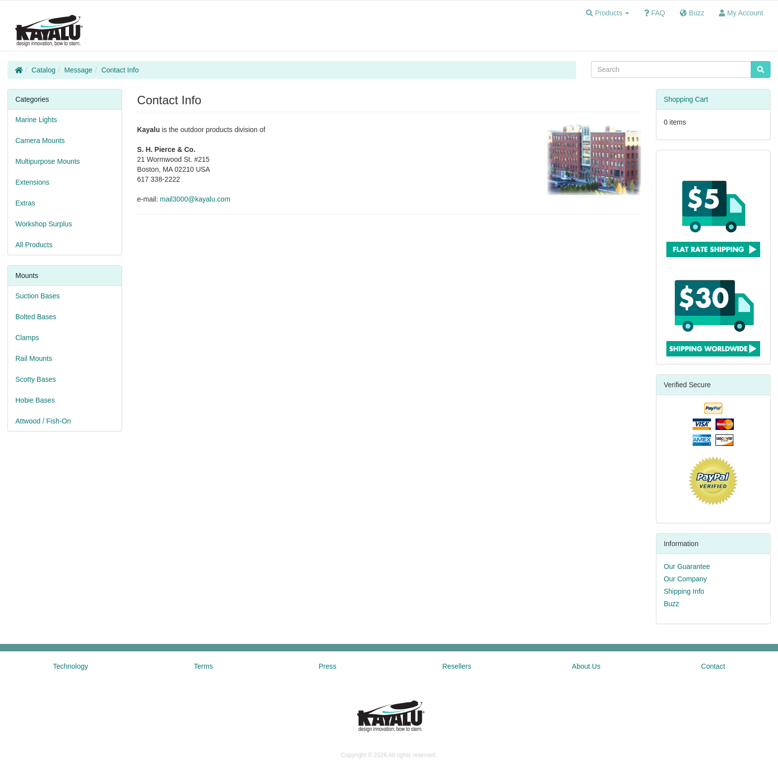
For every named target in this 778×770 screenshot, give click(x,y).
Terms (203, 666)
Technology (70, 666)
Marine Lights (36, 120)
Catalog (44, 70)
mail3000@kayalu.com (195, 199)
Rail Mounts (33, 358)
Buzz (671, 604)
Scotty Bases (35, 379)
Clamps (27, 338)
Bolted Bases (36, 317)
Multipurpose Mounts (47, 161)
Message (79, 70)
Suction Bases (37, 296)
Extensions (32, 182)
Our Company (685, 579)
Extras (25, 203)
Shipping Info (684, 591)
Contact (713, 666)
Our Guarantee (687, 566)
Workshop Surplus (43, 224)
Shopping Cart (686, 99)
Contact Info (120, 70)
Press (327, 666)
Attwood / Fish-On (43, 421)
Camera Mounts (40, 140)
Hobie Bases (35, 400)
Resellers (456, 666)
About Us (586, 666)
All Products (34, 245)
